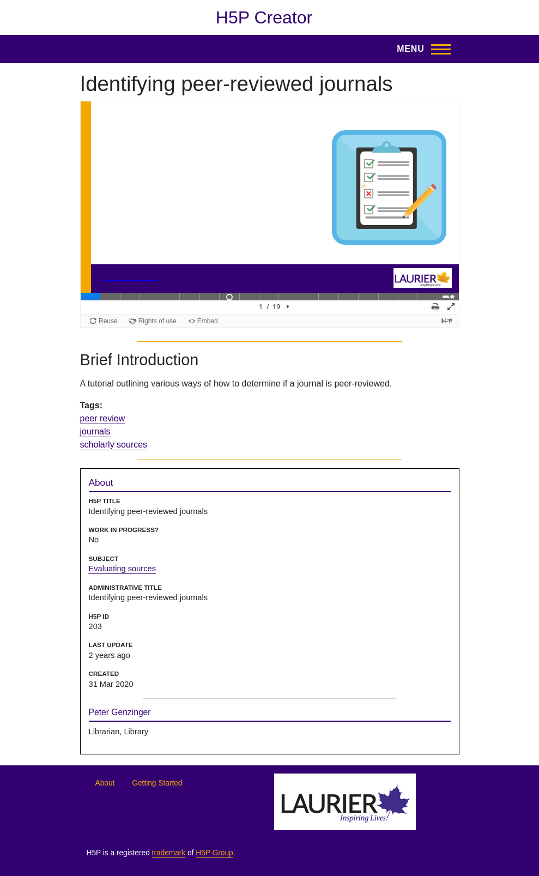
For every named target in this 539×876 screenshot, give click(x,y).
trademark (169, 853)
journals (95, 431)
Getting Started (157, 783)
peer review (102, 418)
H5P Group (214, 853)
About (105, 783)
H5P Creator (264, 17)
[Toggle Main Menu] (420, 49)
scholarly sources (114, 444)
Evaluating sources (122, 568)
